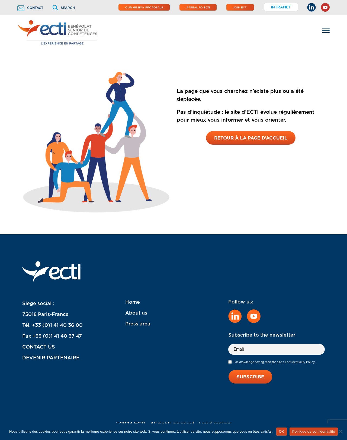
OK (281, 431)
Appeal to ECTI (198, 7)
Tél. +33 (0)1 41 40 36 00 (52, 325)
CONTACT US (38, 347)
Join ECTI (240, 7)
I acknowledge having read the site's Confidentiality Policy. (274, 362)
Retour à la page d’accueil (250, 138)
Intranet (281, 7)
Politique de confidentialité (313, 431)
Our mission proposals (144, 7)
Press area (137, 324)
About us (136, 313)
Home (132, 302)
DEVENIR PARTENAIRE (50, 357)
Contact (30, 8)
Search (64, 8)
